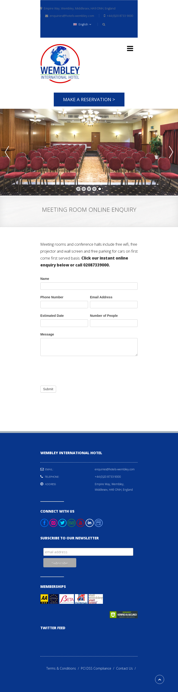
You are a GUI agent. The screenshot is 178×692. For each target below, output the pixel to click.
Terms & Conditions (63, 668)
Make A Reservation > (89, 99)
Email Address (101, 297)
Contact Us (127, 668)
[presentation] (75, 370)
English (82, 24)
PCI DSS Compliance (98, 668)
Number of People (104, 315)
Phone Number (52, 297)
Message (47, 334)
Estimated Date (52, 315)
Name (44, 279)
